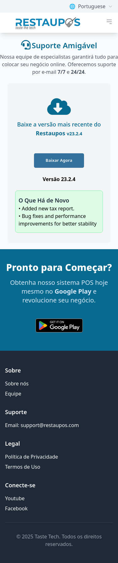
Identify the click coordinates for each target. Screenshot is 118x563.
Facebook (16, 508)
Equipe (13, 393)
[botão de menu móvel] (109, 22)
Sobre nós (17, 383)
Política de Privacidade (31, 456)
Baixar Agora (59, 160)
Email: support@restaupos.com (42, 425)
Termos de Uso (22, 466)
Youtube (15, 498)
